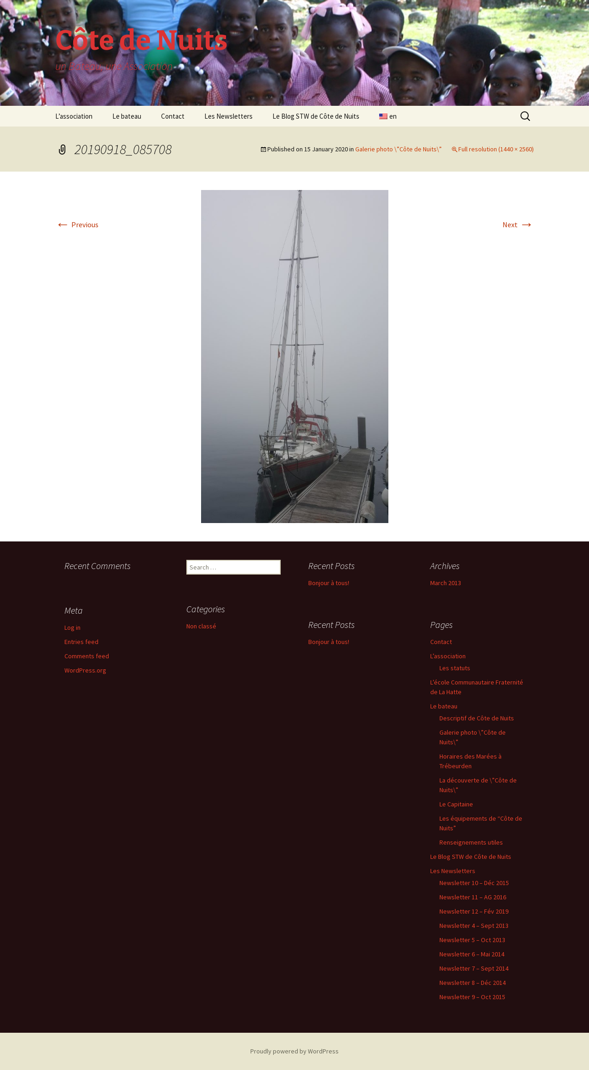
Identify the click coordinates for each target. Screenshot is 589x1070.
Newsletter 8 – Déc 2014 (472, 982)
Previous (76, 224)
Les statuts (454, 668)
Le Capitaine (456, 804)
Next (518, 224)
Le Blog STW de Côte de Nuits (315, 116)
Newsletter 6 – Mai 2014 (471, 954)
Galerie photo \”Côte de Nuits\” (398, 149)
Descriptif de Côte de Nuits (476, 718)
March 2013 (445, 583)
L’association (73, 116)
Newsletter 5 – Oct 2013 (472, 940)
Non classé (201, 626)
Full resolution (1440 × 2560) (496, 149)
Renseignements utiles (471, 842)
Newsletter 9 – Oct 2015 (472, 997)
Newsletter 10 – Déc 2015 (474, 883)
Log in (72, 627)
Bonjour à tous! (328, 583)
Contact (173, 116)
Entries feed (81, 642)
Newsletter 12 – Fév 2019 (473, 911)
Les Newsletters (228, 116)
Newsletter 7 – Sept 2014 (473, 968)
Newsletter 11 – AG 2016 (472, 897)
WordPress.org (85, 670)
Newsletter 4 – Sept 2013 (473, 925)
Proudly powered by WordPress (294, 1051)
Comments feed (86, 656)
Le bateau (126, 116)
